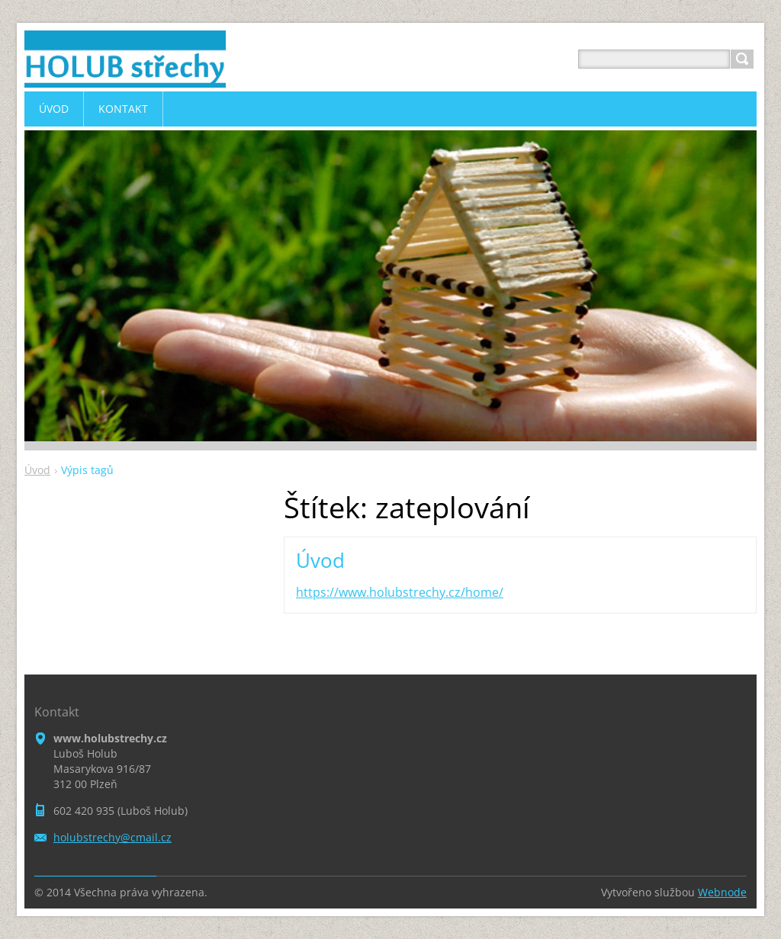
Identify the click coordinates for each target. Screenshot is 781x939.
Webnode (722, 892)
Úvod (37, 470)
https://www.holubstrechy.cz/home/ (399, 592)
